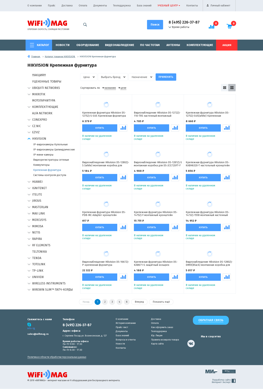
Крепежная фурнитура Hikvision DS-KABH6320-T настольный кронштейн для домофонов (208, 164)
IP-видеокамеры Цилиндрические (54, 149)
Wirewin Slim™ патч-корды (52, 289)
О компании (34, 5)
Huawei (37, 181)
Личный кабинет (220, 5)
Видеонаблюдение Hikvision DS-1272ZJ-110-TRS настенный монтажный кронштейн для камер (157, 114)
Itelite (37, 194)
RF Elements (41, 245)
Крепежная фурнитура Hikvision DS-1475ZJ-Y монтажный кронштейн (156, 213)
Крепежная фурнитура (47, 170)
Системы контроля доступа (49, 175)
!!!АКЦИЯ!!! (39, 75)
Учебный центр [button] (168, 5)
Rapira (37, 239)
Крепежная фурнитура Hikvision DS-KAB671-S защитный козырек (156, 263)
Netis (36, 232)
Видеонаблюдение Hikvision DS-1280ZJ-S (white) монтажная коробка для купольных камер (105, 164)
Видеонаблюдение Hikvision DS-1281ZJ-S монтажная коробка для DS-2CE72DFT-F (158, 164)
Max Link (38, 213)
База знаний (144, 5)
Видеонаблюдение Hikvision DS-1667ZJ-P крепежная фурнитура (105, 263)
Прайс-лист (122, 327)
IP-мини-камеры (43, 154)
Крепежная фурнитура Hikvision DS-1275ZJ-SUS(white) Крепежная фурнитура (207, 114)
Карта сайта (157, 343)
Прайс (51, 5)
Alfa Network (42, 113)
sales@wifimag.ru (38, 334)
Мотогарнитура (43, 100)
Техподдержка (122, 5)
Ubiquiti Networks (46, 88)
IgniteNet (39, 188)
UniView (38, 277)
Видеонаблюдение (119, 45)
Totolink (38, 264)
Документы (100, 5)
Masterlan (40, 207)
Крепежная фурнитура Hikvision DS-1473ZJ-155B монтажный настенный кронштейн (207, 213)
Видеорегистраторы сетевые (51, 159)
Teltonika (39, 251)
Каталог (43, 45)
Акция (226, 45)
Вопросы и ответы (126, 339)
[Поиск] (155, 24)
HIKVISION (39, 138)
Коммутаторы (41, 164)
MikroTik (38, 94)
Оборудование (87, 45)
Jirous (36, 200)
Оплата (83, 5)
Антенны (173, 45)
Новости (63, 45)
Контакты (192, 5)
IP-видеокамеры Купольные (50, 144)
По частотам (150, 45)
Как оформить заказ (162, 327)
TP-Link (37, 270)
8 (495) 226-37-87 (184, 22)
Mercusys (39, 220)
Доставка (67, 5)
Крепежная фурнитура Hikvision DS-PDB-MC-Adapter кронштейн (104, 213)
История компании (126, 323)
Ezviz (36, 132)
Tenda (36, 258)
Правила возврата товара (165, 339)
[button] (29, 88)
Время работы (179, 27)
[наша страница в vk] (191, 343)
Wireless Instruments (49, 283)
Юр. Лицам (156, 335)
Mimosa (37, 226)
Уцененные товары (46, 81)
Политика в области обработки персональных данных (56, 357)
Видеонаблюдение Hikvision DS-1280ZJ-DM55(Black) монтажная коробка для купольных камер (209, 263)
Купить (99, 128)
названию (110, 88)
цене (123, 88)
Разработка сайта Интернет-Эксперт (224, 381)
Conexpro (39, 119)
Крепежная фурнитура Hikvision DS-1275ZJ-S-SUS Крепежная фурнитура (104, 114)
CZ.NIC (36, 126)
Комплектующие (200, 45)
